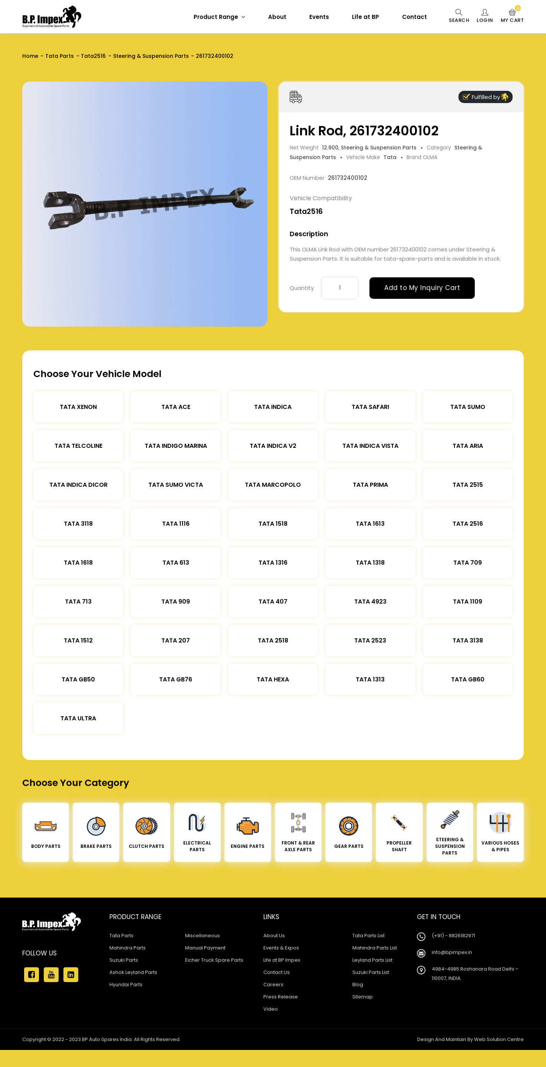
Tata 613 (175, 562)
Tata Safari (370, 407)
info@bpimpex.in (452, 952)
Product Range (219, 17)
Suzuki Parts (123, 960)
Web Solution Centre (499, 1039)
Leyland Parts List (372, 960)
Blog (357, 984)
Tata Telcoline (78, 446)
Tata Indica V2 (273, 446)
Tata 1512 (78, 640)
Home (30, 56)
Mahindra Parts (127, 947)
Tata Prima (370, 484)
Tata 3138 (468, 640)
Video (270, 1009)
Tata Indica (273, 407)
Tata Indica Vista (370, 446)
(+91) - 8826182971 (453, 935)
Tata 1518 (273, 523)
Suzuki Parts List (370, 972)
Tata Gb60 (467, 679)
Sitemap (362, 996)
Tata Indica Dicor (78, 484)
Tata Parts (59, 56)
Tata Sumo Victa (175, 484)
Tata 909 (175, 601)
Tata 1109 (467, 601)
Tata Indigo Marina (176, 446)
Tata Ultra (78, 718)
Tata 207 (175, 640)
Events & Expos (281, 947)
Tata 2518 (273, 640)
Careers (273, 984)
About (277, 17)
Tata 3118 (78, 523)
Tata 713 (78, 601)
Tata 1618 (78, 562)
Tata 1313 (370, 679)
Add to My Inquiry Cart (422, 287)
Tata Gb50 (78, 679)
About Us (274, 935)
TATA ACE (175, 407)
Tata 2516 (468, 523)
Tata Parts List (368, 935)
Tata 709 (467, 562)
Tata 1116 (176, 523)
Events (319, 17)
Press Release (280, 996)
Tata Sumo (467, 407)
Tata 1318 (370, 562)
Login (485, 16)
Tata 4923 (370, 601)
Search (459, 16)
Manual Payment (205, 947)
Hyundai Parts (125, 984)
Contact (414, 17)
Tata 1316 (273, 562)
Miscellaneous (202, 935)
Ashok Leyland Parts (133, 972)
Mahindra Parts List (374, 947)
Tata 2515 (468, 484)
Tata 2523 (370, 640)
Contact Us (276, 972)
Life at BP (365, 17)
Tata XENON (78, 407)
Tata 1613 (370, 523)
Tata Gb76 (175, 679)
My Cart (512, 16)
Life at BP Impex (281, 960)
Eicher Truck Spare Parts (214, 960)
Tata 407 (273, 601)
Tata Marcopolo (273, 484)
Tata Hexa (273, 679)
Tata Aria (468, 446)
